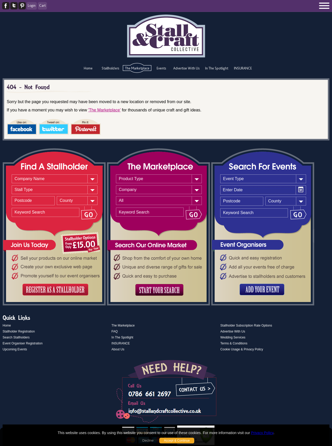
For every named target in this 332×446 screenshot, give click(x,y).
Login (32, 5)
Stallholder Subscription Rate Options (246, 325)
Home (88, 68)
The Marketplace (137, 68)
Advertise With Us (186, 68)
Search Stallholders (16, 337)
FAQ (115, 331)
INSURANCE (243, 68)
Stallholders (110, 68)
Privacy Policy (262, 433)
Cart (42, 5)
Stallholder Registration (19, 331)
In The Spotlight (216, 68)
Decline (148, 440)
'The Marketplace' (104, 110)
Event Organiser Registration (23, 343)
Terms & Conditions (233, 343)
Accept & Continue (177, 440)
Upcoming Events (15, 349)
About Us (118, 349)
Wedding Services (233, 337)
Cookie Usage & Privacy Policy (241, 349)
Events (161, 68)
